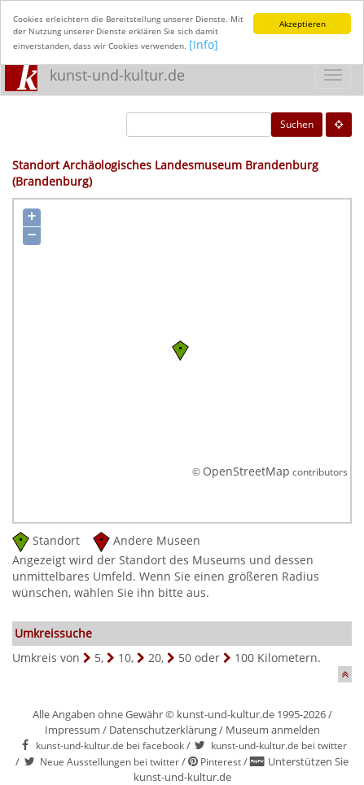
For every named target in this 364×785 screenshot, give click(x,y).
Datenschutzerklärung (163, 729)
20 (154, 657)
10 (124, 657)
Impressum (72, 729)
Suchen (297, 124)
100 (244, 657)
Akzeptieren (302, 23)
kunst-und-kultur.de (117, 75)
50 (184, 657)
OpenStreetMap (246, 471)
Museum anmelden (273, 729)
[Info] (203, 44)
